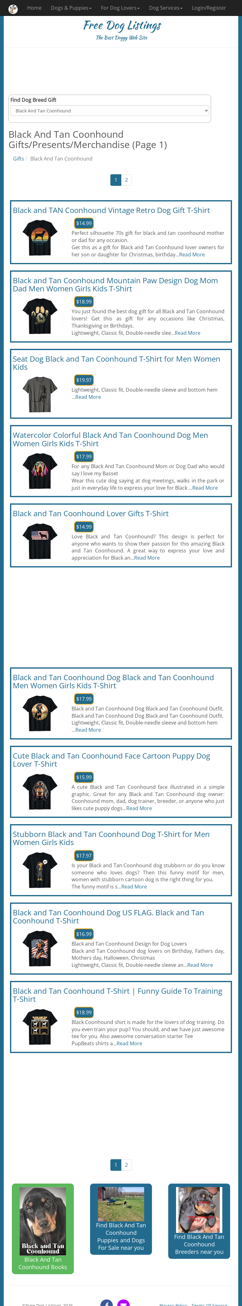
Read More (192, 254)
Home (34, 7)
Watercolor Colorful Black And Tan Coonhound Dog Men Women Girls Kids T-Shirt (110, 439)
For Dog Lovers (120, 7)
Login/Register (209, 7)
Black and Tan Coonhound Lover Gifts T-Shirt (91, 513)
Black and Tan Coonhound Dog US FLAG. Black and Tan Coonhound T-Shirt (108, 916)
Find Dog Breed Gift (33, 99)
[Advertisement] (121, 71)
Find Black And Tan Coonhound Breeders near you (199, 1221)
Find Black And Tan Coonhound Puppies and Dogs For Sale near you (121, 1219)
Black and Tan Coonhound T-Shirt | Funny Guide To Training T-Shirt (117, 995)
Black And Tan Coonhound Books (42, 1229)
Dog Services (166, 7)
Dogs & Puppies (71, 7)
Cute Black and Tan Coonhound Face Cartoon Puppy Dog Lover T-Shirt (111, 759)
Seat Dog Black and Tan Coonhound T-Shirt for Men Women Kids (116, 363)
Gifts (18, 158)
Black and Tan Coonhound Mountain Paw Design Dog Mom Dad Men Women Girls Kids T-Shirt (115, 284)
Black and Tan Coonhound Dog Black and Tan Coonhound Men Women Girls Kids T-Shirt (113, 681)
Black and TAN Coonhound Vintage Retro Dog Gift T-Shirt (111, 210)
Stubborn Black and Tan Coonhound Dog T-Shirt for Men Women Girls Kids (111, 838)
